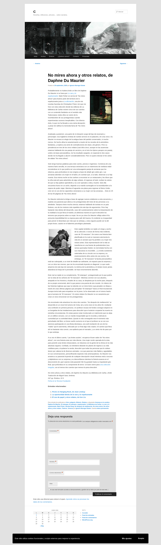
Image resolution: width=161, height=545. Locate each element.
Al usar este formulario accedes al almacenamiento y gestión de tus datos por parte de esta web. (79, 490)
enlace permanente (102, 408)
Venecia (70, 408)
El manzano (73, 404)
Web (51, 483)
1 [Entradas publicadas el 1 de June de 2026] (36, 515)
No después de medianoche (83, 406)
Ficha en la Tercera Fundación (59, 381)
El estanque (64, 404)
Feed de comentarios (89, 517)
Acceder (85, 513)
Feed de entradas (88, 515)
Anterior (36, 63)
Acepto (141, 538)
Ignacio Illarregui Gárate (77, 85)
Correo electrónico (56, 472)
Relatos (84, 402)
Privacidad (85, 56)
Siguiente (124, 63)
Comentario (54, 431)
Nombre (53, 461)
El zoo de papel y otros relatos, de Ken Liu (69, 397)
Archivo (43, 56)
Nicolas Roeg (69, 406)
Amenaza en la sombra (102, 402)
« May (42, 526)
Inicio (35, 56)
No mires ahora (98, 406)
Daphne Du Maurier (54, 404)
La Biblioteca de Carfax (94, 404)
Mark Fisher (61, 406)
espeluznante (81, 404)
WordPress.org (87, 520)
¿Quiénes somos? (64, 56)
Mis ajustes (127, 538)
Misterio (78, 402)
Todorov (64, 408)
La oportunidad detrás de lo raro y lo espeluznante (72, 394)
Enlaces (51, 56)
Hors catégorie (70, 402)
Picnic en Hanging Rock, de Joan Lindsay (68, 392)
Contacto (76, 56)
